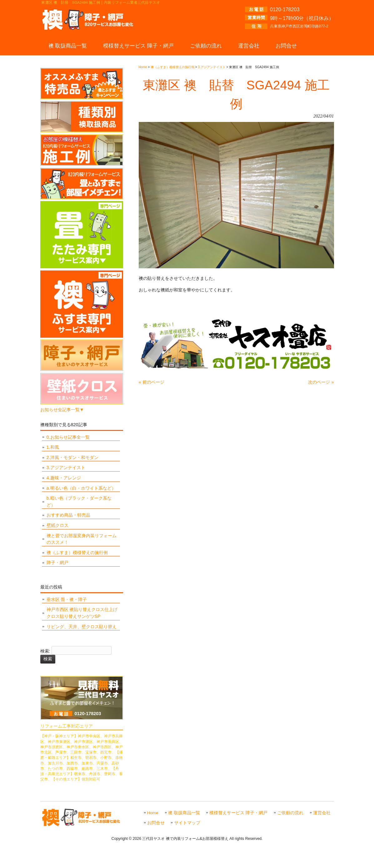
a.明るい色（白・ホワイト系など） (81, 488)
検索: (45, 651)
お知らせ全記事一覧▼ (62, 409)
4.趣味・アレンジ (64, 477)
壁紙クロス (57, 525)
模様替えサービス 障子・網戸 (238, 812)
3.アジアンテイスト (66, 467)
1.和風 (53, 447)
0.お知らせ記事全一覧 (68, 437)
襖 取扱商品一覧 (184, 812)
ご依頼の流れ (290, 812)
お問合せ (156, 822)
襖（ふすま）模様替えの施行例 (77, 552)
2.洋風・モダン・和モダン (72, 457)
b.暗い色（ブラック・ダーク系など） (79, 501)
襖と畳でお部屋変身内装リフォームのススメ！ (82, 539)
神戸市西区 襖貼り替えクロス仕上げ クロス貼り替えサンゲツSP (82, 613)
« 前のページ (151, 382)
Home (152, 812)
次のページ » (321, 382)
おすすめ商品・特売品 (68, 514)
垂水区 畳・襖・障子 (67, 599)
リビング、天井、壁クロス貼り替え (82, 626)
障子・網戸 (57, 562)
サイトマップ (187, 822)
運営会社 (322, 812)
